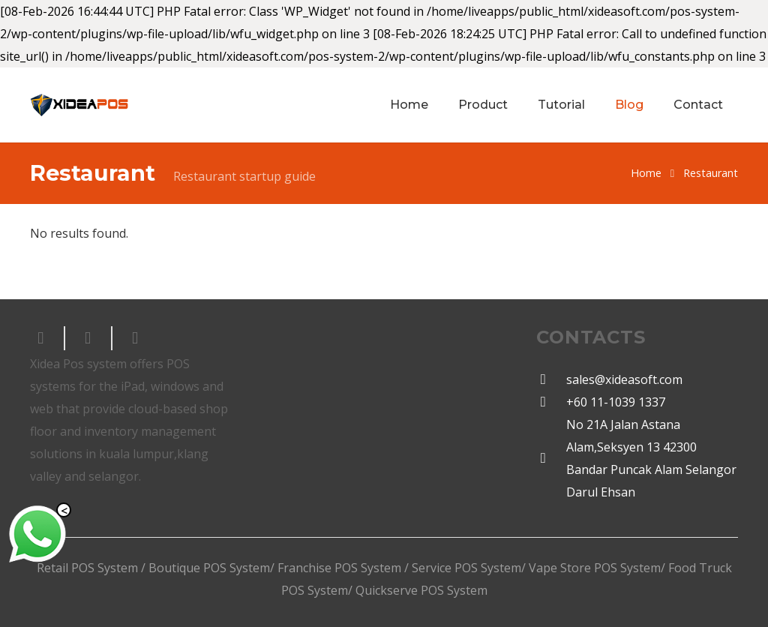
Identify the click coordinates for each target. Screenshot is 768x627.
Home (646, 173)
